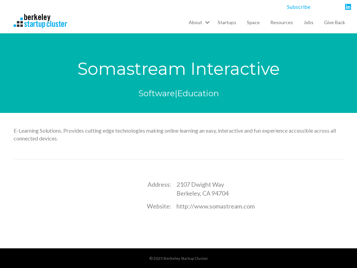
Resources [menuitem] (281, 22)
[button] (207, 22)
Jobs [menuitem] (308, 22)
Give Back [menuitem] (334, 22)
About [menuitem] (195, 22)
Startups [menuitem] (227, 22)
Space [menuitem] (253, 22)
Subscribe (298, 6)
